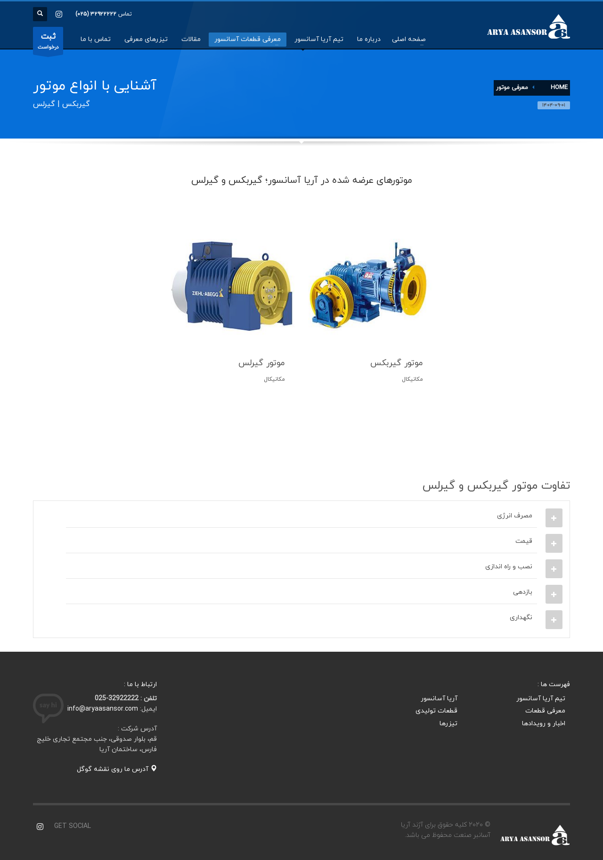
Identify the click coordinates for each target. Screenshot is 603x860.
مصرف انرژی (514, 515)
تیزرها (448, 723)
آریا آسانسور (439, 698)
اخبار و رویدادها (543, 723)
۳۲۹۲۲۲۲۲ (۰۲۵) (95, 14)
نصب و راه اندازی (508, 566)
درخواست (48, 43)
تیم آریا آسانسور (540, 698)
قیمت (523, 541)
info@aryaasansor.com (102, 708)
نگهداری (521, 617)
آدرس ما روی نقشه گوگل (117, 769)
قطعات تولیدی (436, 710)
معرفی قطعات (545, 710)
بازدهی (522, 592)
